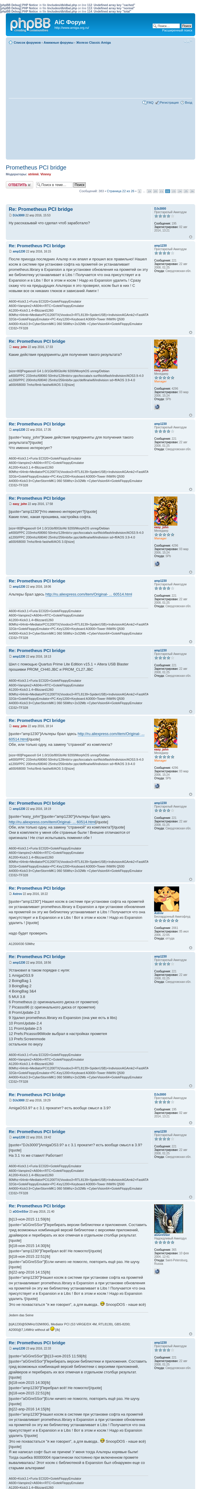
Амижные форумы (58, 42)
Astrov (17, 893)
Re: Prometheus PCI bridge (41, 209)
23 (173, 191)
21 (161, 191)
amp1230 (19, 251)
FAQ (150, 102)
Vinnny (45, 174)
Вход (188, 102)
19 (149, 191)
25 (186, 191)
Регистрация (169, 102)
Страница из (121, 191)
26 (192, 191)
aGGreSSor (21, 1211)
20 (155, 191)
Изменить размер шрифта (188, 41)
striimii (33, 174)
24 (179, 191)
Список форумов (27, 42)
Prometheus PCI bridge (36, 167)
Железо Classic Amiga (93, 42)
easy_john (20, 347)
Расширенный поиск (177, 30)
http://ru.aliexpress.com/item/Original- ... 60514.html (88, 594)
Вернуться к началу (190, 237)
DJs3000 (19, 215)
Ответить (19, 184)
